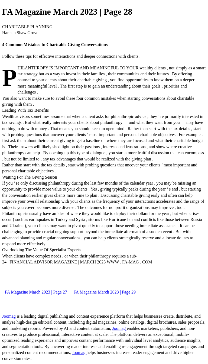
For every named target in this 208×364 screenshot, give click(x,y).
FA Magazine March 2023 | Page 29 (105, 292)
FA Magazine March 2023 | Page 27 (36, 292)
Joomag (9, 316)
